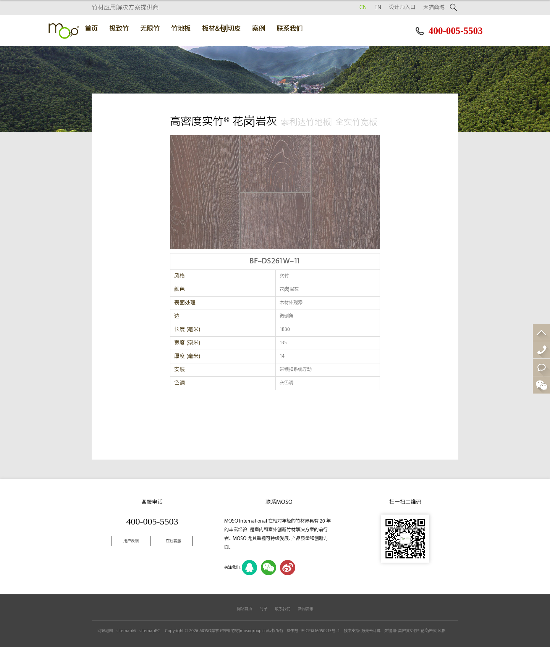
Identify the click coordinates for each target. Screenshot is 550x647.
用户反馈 (131, 541)
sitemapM (126, 630)
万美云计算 (370, 630)
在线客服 (173, 541)
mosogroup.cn (253, 630)
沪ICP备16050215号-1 (320, 630)
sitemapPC (149, 630)
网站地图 (105, 630)
